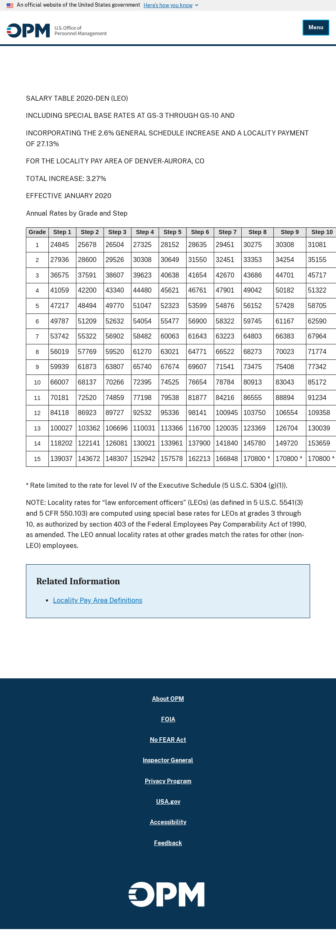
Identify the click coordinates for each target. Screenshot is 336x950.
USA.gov (168, 801)
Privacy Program (168, 780)
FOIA (168, 719)
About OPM (168, 698)
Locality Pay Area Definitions (97, 600)
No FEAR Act (168, 739)
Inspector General (168, 760)
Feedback (168, 842)
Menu (315, 27)
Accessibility (168, 821)
